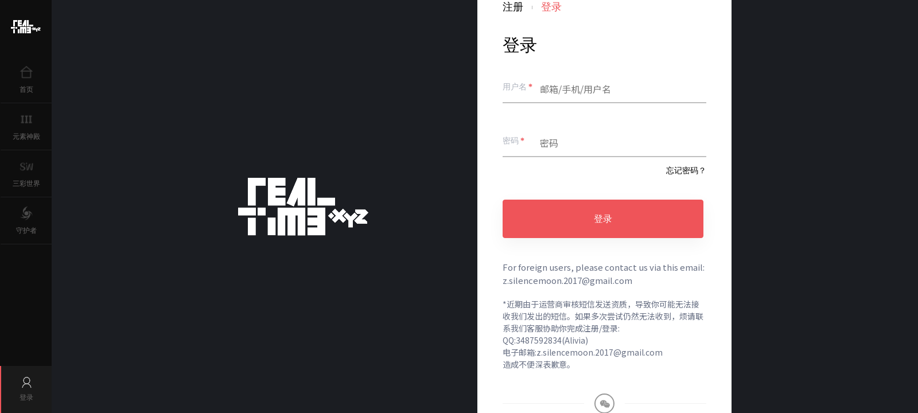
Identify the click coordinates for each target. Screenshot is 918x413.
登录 (603, 219)
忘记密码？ (686, 170)
